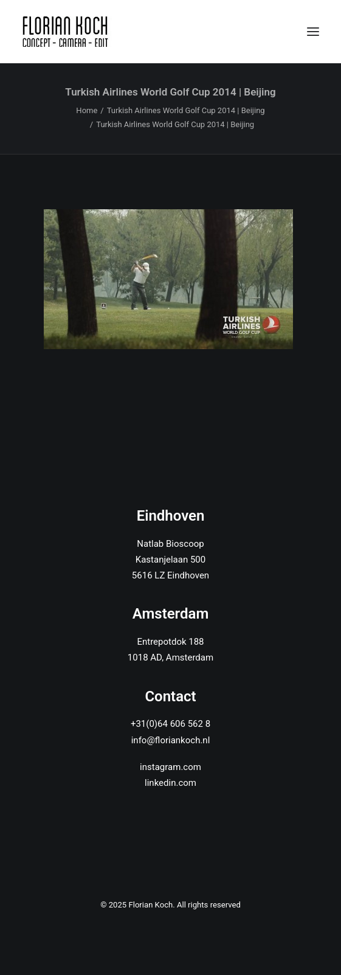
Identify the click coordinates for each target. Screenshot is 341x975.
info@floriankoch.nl (170, 740)
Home (86, 110)
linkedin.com (170, 782)
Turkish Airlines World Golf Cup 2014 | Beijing (186, 110)
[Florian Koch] (67, 31)
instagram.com (170, 767)
